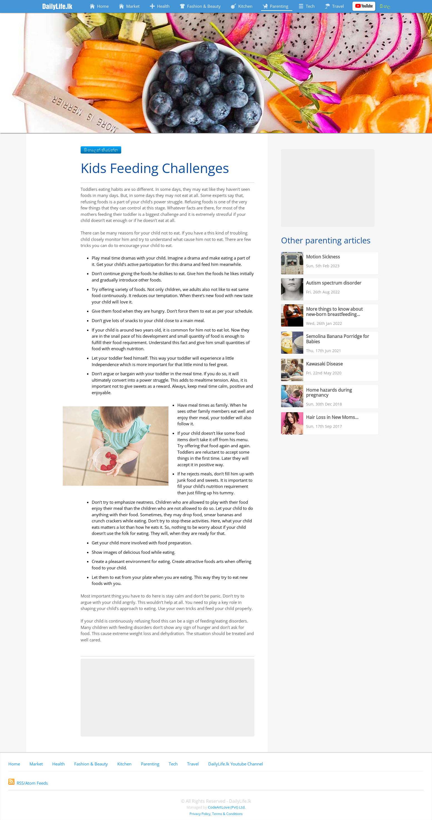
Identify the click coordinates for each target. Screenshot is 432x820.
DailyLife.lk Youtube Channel (235, 764)
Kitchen (124, 764)
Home (14, 764)
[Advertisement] (167, 698)
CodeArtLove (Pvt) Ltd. (226, 807)
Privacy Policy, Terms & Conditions (216, 813)
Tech (173, 764)
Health (58, 764)
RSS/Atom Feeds (28, 783)
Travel (193, 764)
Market (36, 764)
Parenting (150, 764)
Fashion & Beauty (91, 764)
